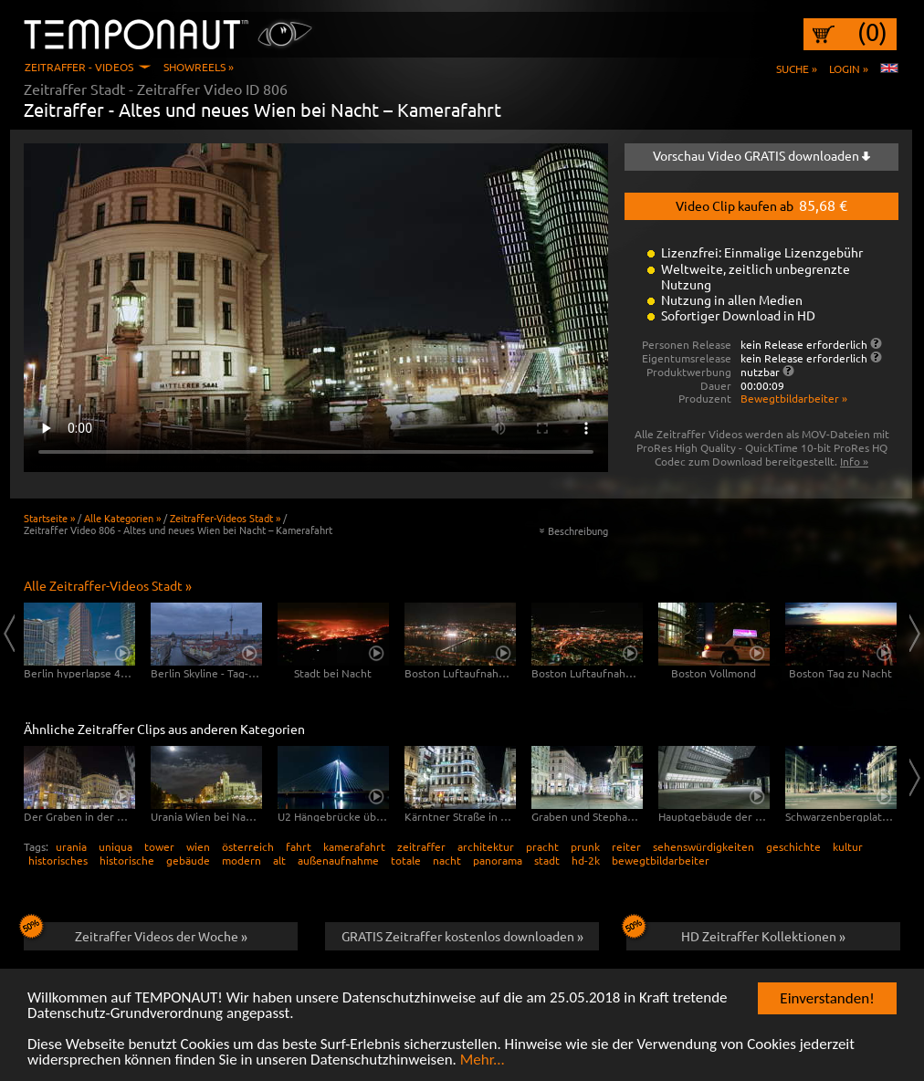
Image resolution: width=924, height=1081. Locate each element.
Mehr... (482, 1060)
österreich (248, 846)
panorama (497, 860)
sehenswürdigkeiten (703, 846)
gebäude (188, 860)
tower (159, 846)
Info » (854, 461)
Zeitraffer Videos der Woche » (135, 933)
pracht (542, 846)
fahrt (298, 846)
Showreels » (198, 66)
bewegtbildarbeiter (660, 860)
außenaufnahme (338, 860)
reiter (626, 846)
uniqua (115, 846)
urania (71, 846)
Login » (848, 68)
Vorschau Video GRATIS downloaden (761, 155)
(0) (872, 32)
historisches (58, 860)
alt (279, 860)
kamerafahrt (354, 846)
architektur (485, 846)
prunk (585, 846)
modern (241, 860)
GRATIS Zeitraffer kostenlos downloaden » (462, 936)
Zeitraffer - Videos (79, 66)
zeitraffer (421, 846)
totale (406, 860)
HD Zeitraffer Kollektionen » (735, 933)
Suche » (796, 68)
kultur (848, 846)
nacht (447, 860)
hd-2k (586, 860)
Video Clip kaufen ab (761, 204)
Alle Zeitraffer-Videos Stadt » (108, 585)
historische (127, 860)
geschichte (793, 846)
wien (198, 846)
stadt (547, 860)
